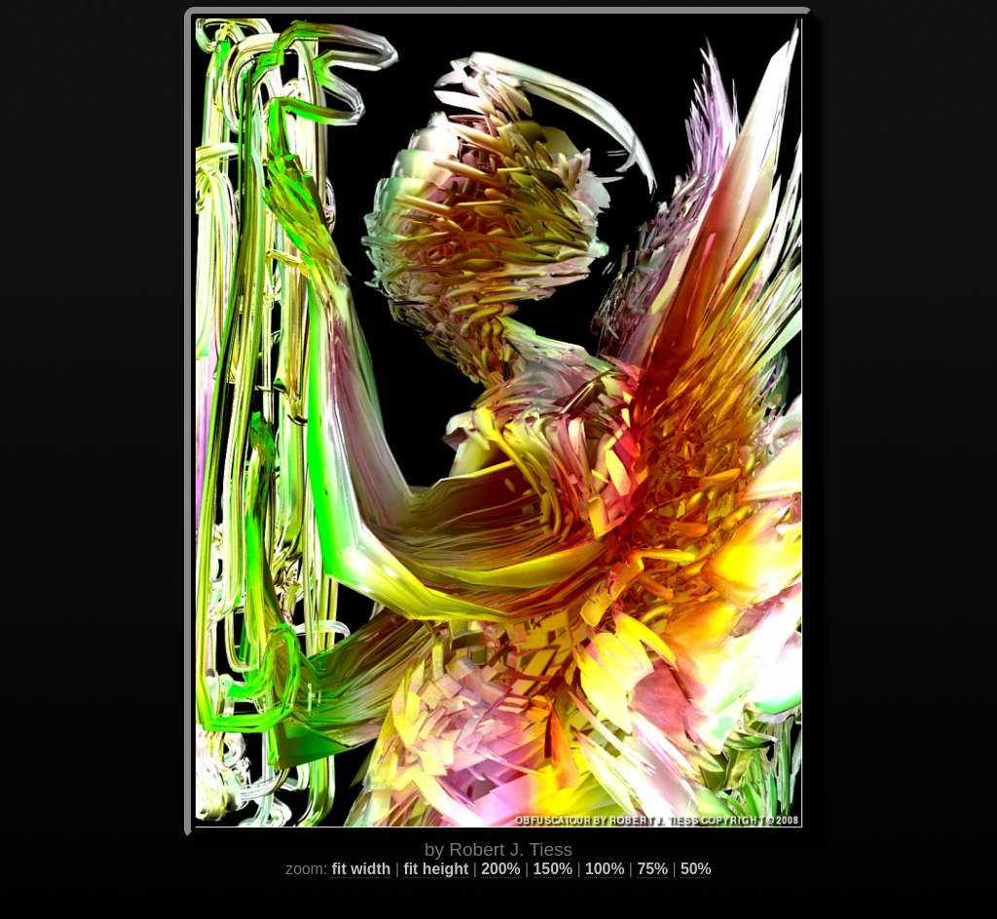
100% (604, 845)
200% (500, 845)
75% (652, 845)
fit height (435, 845)
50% (696, 845)
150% (553, 845)
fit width (361, 845)
